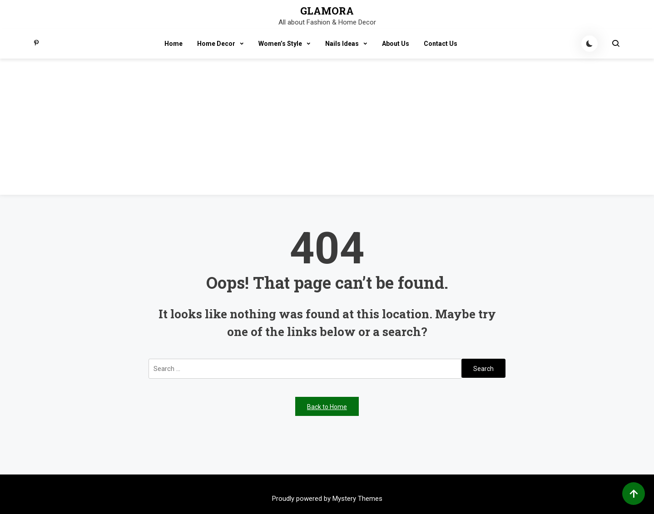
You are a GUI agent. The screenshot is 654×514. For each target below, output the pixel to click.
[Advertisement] (327, 126)
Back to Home (327, 406)
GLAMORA (327, 11)
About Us (395, 43)
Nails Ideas (342, 43)
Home (173, 43)
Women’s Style (280, 43)
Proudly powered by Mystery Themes (327, 498)
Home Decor (216, 43)
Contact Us (440, 43)
